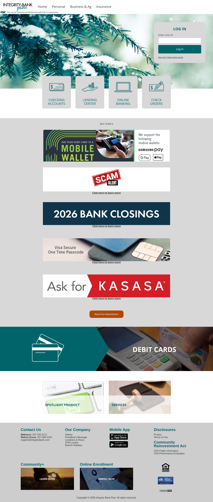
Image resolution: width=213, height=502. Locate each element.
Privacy (158, 434)
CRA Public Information (166, 451)
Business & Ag (80, 6)
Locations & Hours (74, 440)
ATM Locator (71, 442)
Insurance (103, 6)
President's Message (76, 437)
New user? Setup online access (170, 57)
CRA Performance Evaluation (169, 453)
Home (42, 6)
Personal (58, 6)
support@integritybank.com (35, 440)
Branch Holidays (73, 445)
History (68, 434)
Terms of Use (161, 437)
